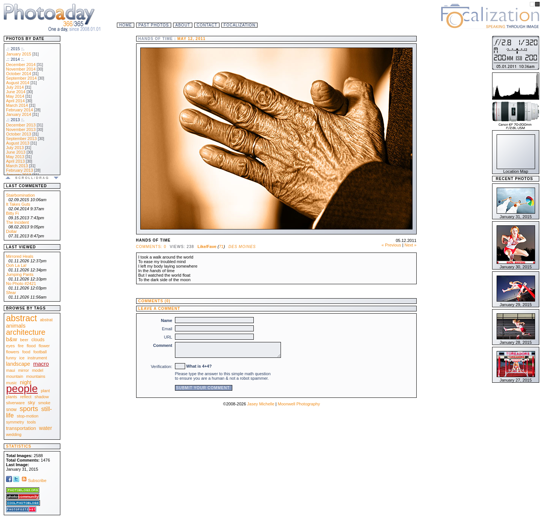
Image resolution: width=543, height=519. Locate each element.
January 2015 (18, 54)
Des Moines (242, 247)
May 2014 (15, 96)
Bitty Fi (12, 213)
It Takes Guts (18, 204)
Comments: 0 (151, 247)
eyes (10, 345)
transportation (21, 428)
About (182, 25)
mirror (23, 370)
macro (41, 363)
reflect (25, 396)
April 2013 (15, 161)
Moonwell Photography (299, 404)
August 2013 (17, 143)
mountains (35, 376)
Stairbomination (20, 195)
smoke (44, 402)
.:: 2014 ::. (15, 59)
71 (221, 246)
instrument (37, 358)
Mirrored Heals (19, 256)
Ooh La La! (16, 265)
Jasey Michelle (260, 404)
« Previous (391, 245)
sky (31, 402)
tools (31, 422)
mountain (14, 376)
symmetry (15, 422)
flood (31, 345)
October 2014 (18, 73)
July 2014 (15, 87)
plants (11, 396)
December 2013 (20, 125)
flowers (12, 352)
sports (29, 409)
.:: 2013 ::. (15, 119)
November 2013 (20, 129)
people (22, 388)
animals (16, 325)
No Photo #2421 (21, 283)
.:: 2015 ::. (15, 48)
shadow (41, 396)
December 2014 (20, 64)
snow (11, 409)
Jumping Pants (20, 274)
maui (10, 370)
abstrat (46, 319)
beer (24, 339)
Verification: (161, 366)
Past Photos (153, 25)
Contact (206, 25)
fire (20, 345)
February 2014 (19, 110)
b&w (11, 339)
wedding (13, 434)
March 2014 (17, 105)
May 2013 (15, 156)
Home (125, 25)
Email (167, 328)
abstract (21, 318)
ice (22, 358)
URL (168, 337)
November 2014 (20, 69)
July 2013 (15, 147)
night (25, 382)
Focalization (239, 25)
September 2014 (21, 78)
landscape (18, 364)
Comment (162, 345)
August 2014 (17, 82)
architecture (26, 332)
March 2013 (17, 165)
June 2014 (15, 91)
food (26, 352)
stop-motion (27, 416)
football (39, 352)
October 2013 (18, 134)
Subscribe (33, 480)
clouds (37, 339)
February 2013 (19, 170)
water (45, 428)
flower (44, 345)
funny (11, 358)
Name (166, 320)
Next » (411, 245)
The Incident (17, 222)
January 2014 (18, 114)
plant (45, 390)
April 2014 (15, 101)
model (37, 370)
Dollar (11, 231)
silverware (15, 402)
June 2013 (15, 152)
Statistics (18, 446)
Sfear (11, 292)
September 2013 (21, 138)
